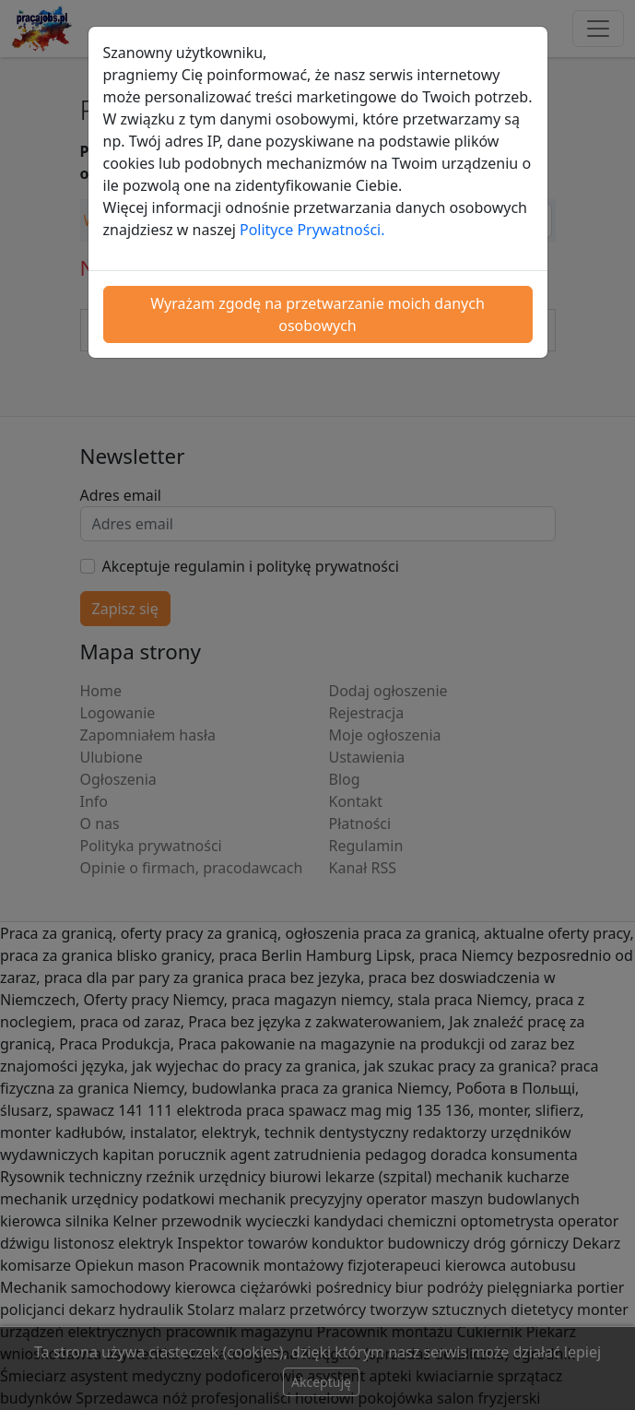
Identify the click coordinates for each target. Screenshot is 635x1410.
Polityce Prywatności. (312, 229)
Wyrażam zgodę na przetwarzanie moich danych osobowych (317, 314)
